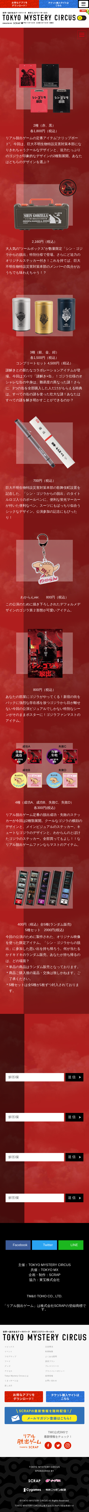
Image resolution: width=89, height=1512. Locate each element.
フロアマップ (10, 1357)
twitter (58, 1445)
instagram (67, 1445)
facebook (48, 1445)
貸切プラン (50, 1361)
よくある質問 (51, 1357)
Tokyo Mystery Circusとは (16, 1376)
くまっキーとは (11, 1381)
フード (7, 1361)
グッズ (7, 1366)
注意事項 (49, 1347)
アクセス (8, 1371)
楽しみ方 (8, 1386)
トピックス (9, 1347)
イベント (8, 1352)
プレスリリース (52, 1366)
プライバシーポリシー (55, 1371)
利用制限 (49, 1352)
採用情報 (49, 1376)
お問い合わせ (51, 1381)
